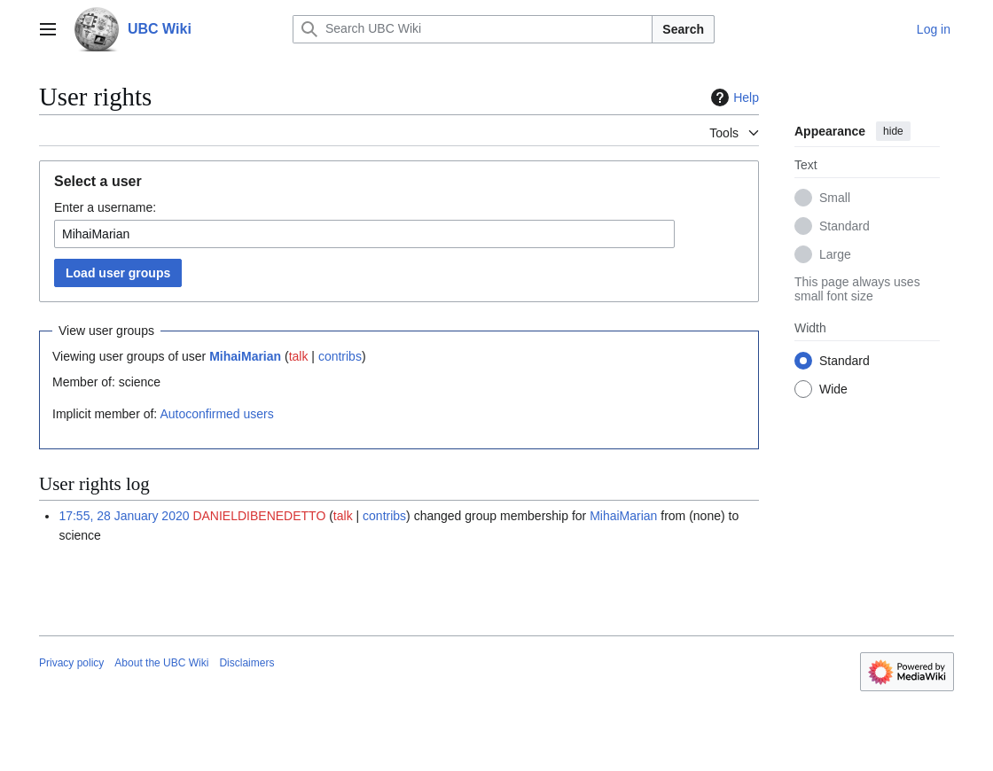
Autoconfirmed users (216, 414)
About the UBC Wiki (161, 663)
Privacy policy (71, 663)
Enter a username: (105, 207)
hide (893, 131)
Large (835, 254)
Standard (844, 226)
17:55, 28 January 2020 (124, 516)
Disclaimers (246, 663)
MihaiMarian (245, 356)
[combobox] (364, 234)
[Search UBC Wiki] (473, 29)
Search (683, 29)
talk (299, 356)
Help (733, 97)
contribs (340, 356)
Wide (833, 389)
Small (834, 198)
